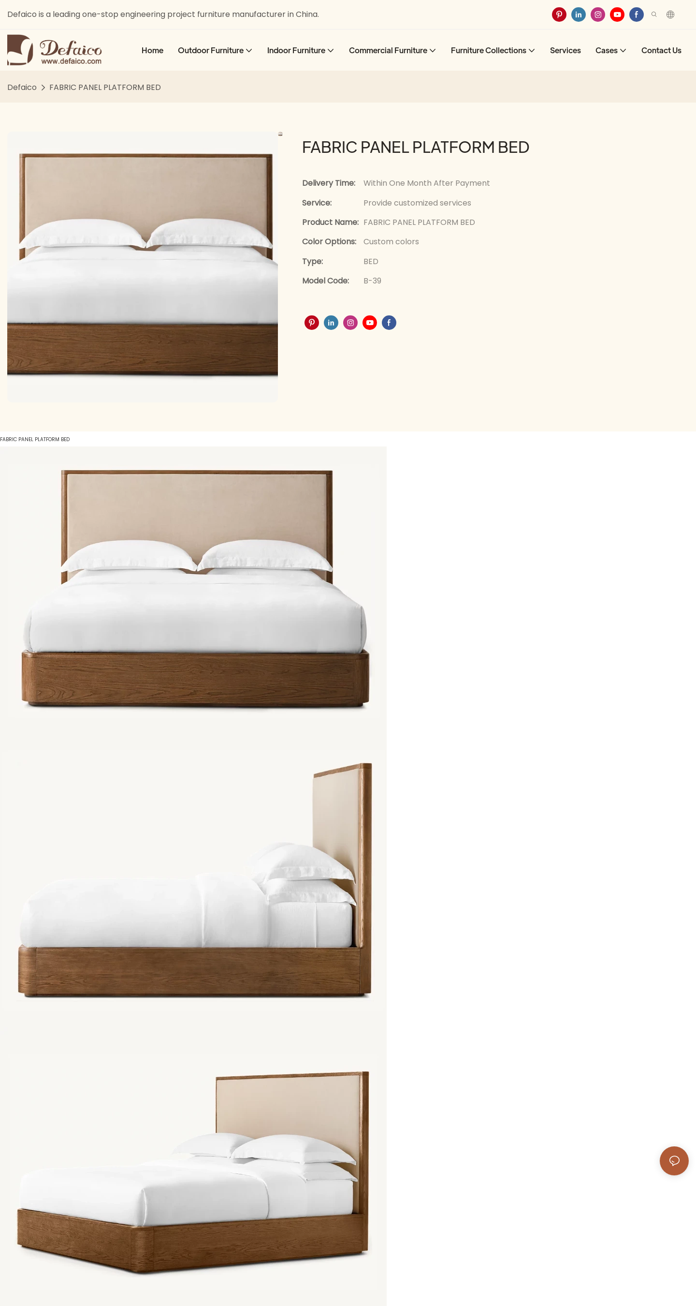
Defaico (22, 87)
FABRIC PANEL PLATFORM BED (105, 87)
